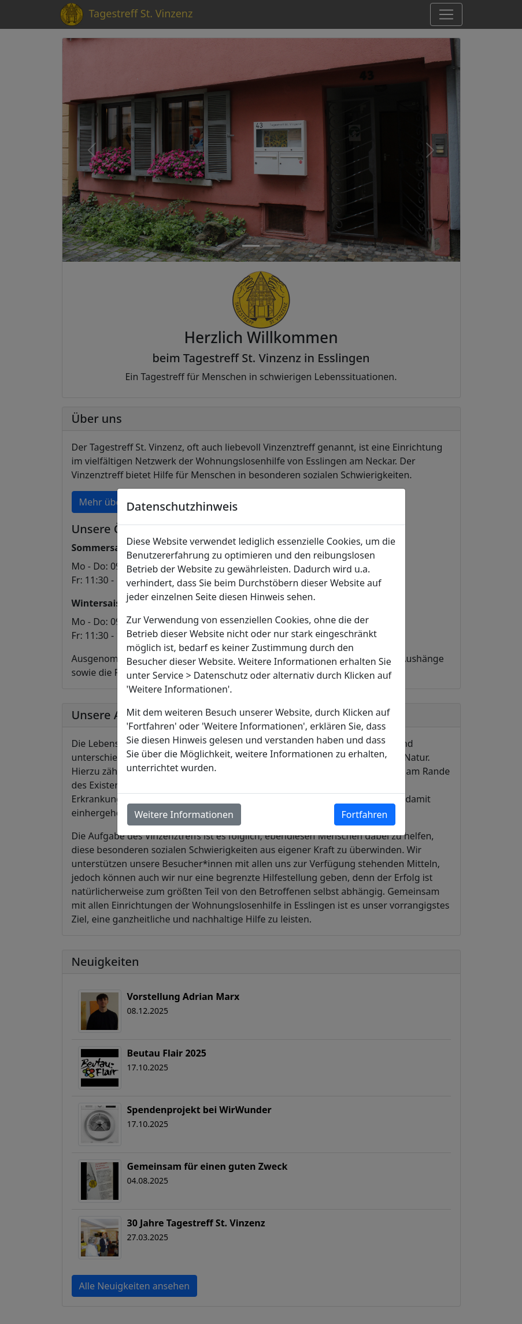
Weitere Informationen (184, 814)
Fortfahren (365, 814)
